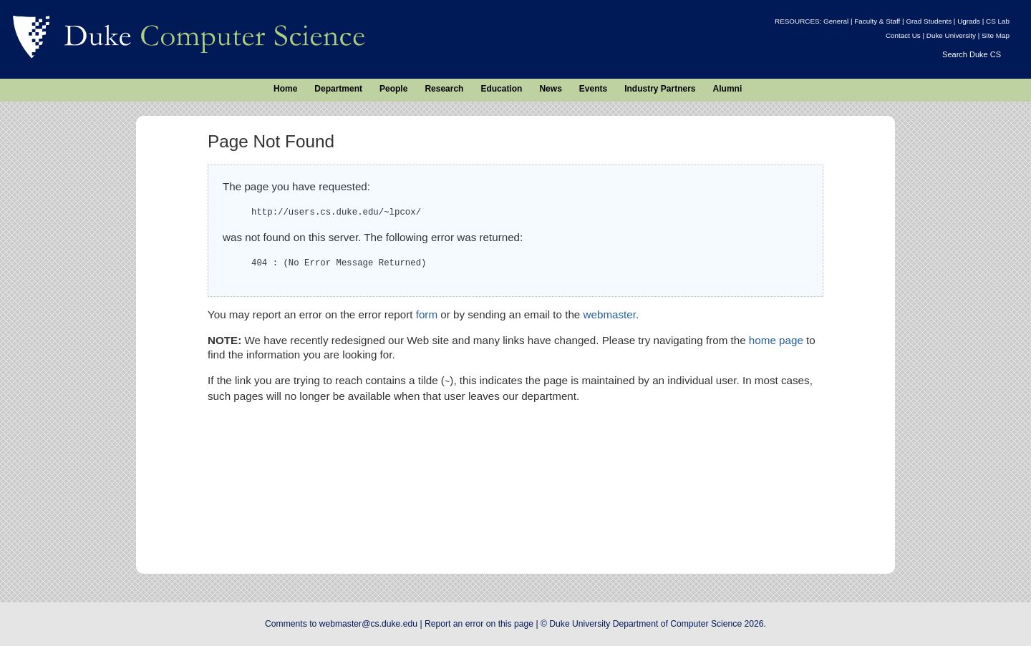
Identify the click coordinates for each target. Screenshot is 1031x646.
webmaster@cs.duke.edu (368, 624)
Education (501, 89)
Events (593, 89)
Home (285, 89)
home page (776, 340)
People (393, 89)
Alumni (727, 89)
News (550, 89)
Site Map (996, 35)
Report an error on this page (479, 624)
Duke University (951, 35)
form (426, 314)
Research (444, 89)
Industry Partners (659, 89)
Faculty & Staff (877, 21)
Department (338, 89)
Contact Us (903, 35)
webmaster (610, 314)
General (835, 21)
